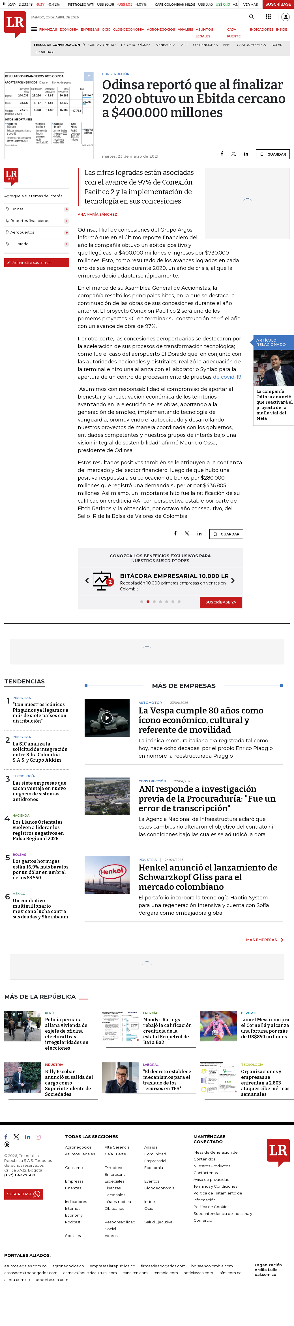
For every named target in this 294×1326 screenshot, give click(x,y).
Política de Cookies (211, 1206)
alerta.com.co (17, 1279)
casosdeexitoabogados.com (30, 1272)
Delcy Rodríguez (136, 45)
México (19, 894)
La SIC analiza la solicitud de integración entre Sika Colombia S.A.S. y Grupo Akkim (40, 752)
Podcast (72, 1222)
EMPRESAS (90, 29)
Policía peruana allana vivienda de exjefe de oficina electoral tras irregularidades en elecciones (67, 1034)
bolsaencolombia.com (212, 1266)
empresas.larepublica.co (112, 1266)
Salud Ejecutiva (158, 1222)
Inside (149, 1201)
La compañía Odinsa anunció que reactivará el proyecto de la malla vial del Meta (274, 405)
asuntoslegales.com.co (25, 1266)
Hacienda (21, 815)
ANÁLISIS (185, 29)
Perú (49, 1013)
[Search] (251, 17)
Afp (184, 45)
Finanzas (73, 1188)
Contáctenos (206, 1172)
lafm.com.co (230, 1272)
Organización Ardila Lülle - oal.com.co (268, 1270)
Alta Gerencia (117, 1147)
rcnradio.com (165, 1272)
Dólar (277, 45)
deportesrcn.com (52, 1279)
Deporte (249, 1013)
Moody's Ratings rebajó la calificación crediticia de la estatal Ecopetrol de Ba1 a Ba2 (167, 1031)
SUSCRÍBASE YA (220, 602)
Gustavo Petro (102, 45)
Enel (227, 45)
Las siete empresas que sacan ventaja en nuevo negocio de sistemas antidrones (39, 791)
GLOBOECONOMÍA (128, 29)
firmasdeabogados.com (163, 1266)
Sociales (73, 1235)
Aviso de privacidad (211, 1179)
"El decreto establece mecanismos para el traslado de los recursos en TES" (167, 1080)
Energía (150, 1013)
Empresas (74, 1181)
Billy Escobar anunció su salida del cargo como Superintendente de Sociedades (69, 1083)
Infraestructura (118, 1201)
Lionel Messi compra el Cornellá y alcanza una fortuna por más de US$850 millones (265, 1028)
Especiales (114, 1181)
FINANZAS (48, 29)
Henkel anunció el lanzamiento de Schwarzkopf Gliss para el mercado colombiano (208, 877)
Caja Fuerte (115, 1154)
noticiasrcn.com (198, 1272)
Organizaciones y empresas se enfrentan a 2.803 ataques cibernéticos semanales (265, 1083)
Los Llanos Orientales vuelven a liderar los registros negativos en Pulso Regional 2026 (38, 830)
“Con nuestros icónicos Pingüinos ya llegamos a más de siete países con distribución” (40, 713)
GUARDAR (273, 154)
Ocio (148, 1208)
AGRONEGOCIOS (161, 29)
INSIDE (281, 29)
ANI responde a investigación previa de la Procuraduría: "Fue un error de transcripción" (207, 799)
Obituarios (114, 1208)
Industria (22, 698)
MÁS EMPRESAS (261, 939)
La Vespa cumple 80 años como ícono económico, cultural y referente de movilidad (201, 720)
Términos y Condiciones (215, 1186)
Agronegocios (78, 1147)
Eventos (151, 1181)
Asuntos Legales (80, 1154)
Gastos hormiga (251, 45)
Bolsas (19, 855)
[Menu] (35, 29)
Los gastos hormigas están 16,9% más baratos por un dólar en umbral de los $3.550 (40, 869)
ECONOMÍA (69, 29)
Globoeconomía (159, 1188)
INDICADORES (262, 29)
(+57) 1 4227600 (19, 1175)
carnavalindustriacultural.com (90, 1272)
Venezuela (165, 45)
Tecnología (24, 776)
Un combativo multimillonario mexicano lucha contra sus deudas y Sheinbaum (40, 909)
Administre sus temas (29, 262)
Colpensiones (205, 45)
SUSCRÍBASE (278, 4)
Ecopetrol (45, 52)
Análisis (150, 1147)
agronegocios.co (68, 1266)
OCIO (106, 29)
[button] (85, 581)
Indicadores (76, 1201)
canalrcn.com (135, 1272)
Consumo (74, 1167)
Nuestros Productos (212, 1166)
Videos (111, 1235)
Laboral (150, 1065)
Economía (153, 1167)
